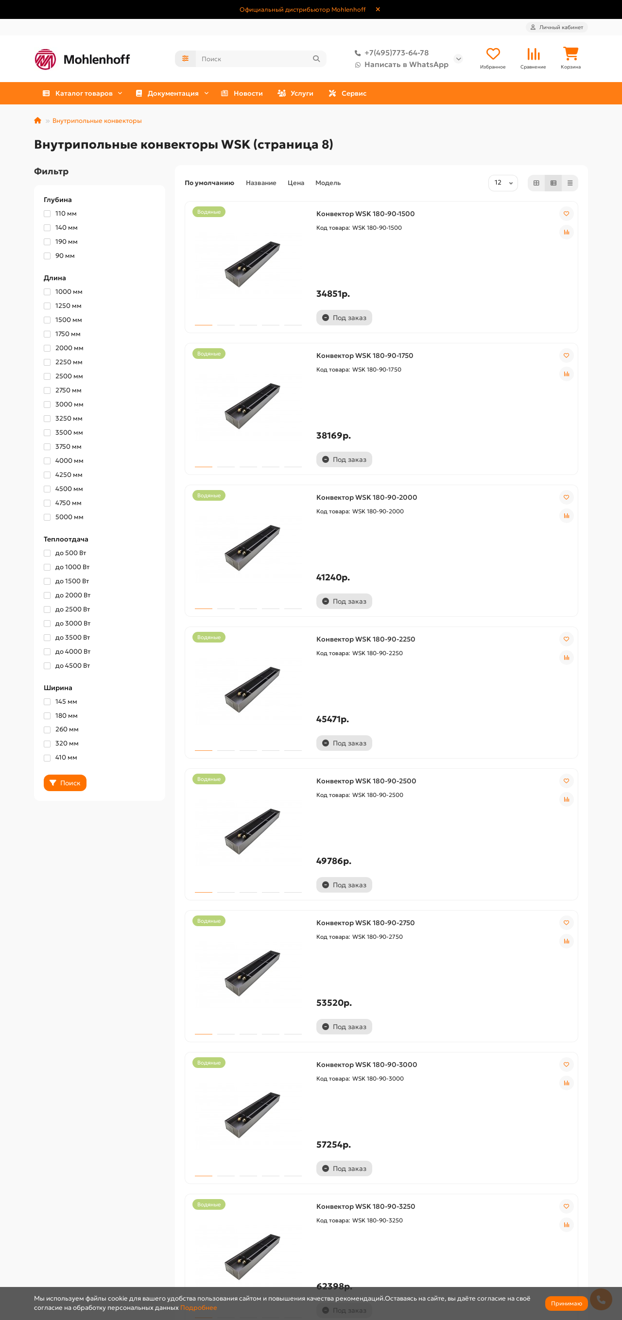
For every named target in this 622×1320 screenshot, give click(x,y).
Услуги (443, 94)
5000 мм (64, 518)
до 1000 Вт (66, 568)
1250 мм (63, 307)
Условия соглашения (67, 1262)
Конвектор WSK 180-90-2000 (511, 338)
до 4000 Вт (67, 652)
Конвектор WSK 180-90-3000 (243, 772)
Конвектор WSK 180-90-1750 (375, 338)
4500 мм (63, 490)
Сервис (539, 94)
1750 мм (62, 335)
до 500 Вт (65, 554)
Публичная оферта (205, 1248)
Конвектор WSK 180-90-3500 (511, 772)
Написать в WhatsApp (400, 65)
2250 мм (63, 363)
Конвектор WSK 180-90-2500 (377, 555)
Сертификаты (338, 1262)
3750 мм (63, 447)
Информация (61, 1216)
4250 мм (63, 476)
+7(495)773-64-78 (390, 53)
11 (448, 1118)
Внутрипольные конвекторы (97, 122)
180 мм (61, 716)
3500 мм (63, 433)
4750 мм (63, 504)
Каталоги (330, 1234)
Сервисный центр (204, 1262)
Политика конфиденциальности (85, 1248)
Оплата (186, 1234)
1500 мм (63, 321)
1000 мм (63, 292)
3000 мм (64, 405)
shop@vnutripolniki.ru (502, 1276)
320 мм (61, 744)
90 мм (59, 257)
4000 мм (64, 461)
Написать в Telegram (500, 1248)
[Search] (261, 59)
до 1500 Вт (66, 582)
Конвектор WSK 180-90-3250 (376, 772)
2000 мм (64, 349)
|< (247, 1118)
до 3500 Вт (67, 638)
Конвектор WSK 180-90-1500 (241, 338)
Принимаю (566, 1303)
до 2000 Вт (67, 596)
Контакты (50, 1276)
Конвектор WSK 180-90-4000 (378, 989)
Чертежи (330, 1276)
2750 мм (63, 391)
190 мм (61, 242)
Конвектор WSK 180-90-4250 (511, 989)
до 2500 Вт (67, 610)
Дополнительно (208, 1216)
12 (470, 1118)
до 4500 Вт (67, 666)
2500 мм (63, 377)
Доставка (49, 1234)
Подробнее (198, 1307)
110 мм (60, 214)
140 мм (61, 228)
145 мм (60, 702)
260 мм (61, 730)
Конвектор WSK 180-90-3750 (241, 989)
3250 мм (63, 419)
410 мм (60, 758)
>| (515, 1118)
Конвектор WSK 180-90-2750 (510, 555)
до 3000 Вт (67, 624)
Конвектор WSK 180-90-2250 (242, 555)
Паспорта (331, 1248)
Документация (347, 1216)
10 (426, 1118)
